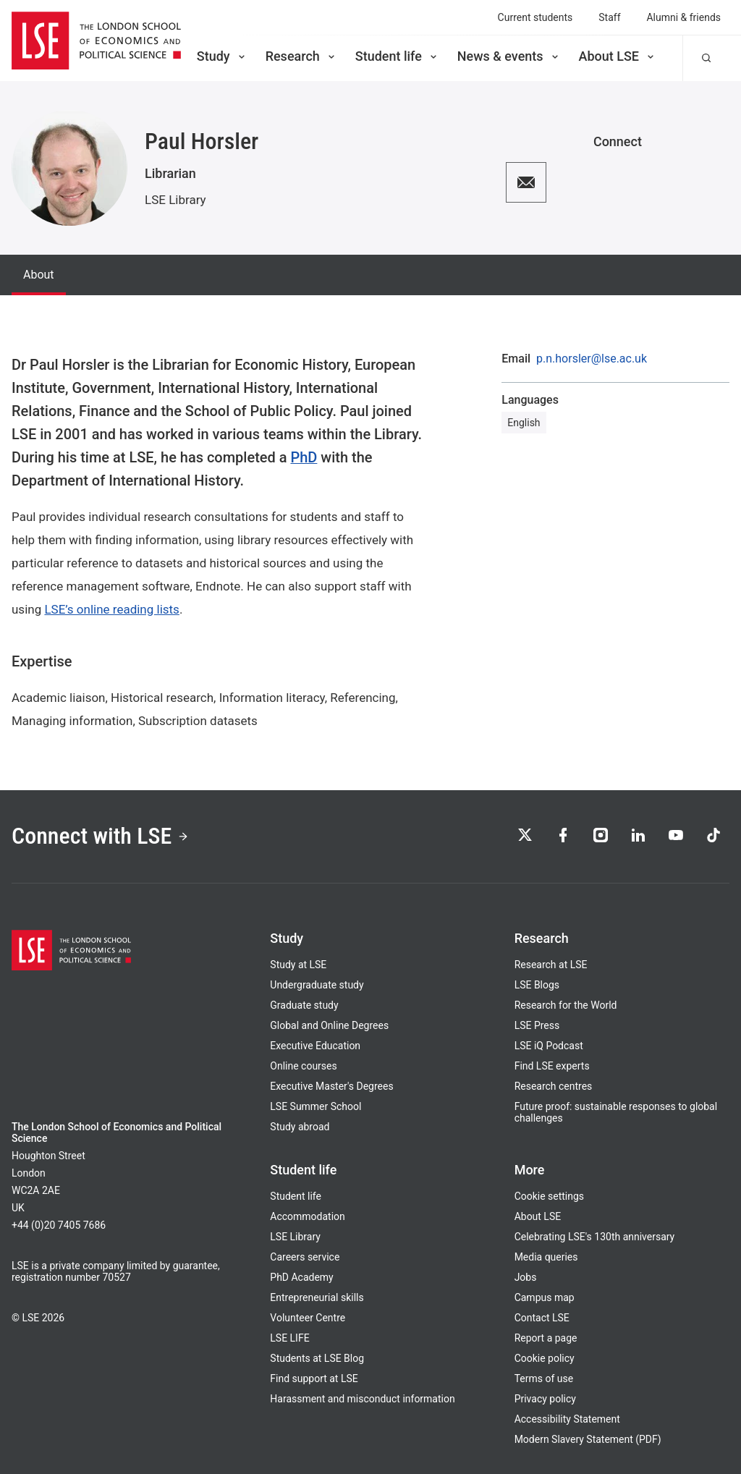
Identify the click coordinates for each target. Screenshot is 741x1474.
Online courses (303, 1066)
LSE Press (537, 1025)
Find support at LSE (313, 1378)
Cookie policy (545, 1358)
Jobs (526, 1277)
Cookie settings (549, 1196)
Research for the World (566, 1005)
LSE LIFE (289, 1338)
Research (301, 56)
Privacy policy (545, 1399)
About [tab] (38, 274)
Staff (609, 17)
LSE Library (175, 199)
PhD (303, 457)
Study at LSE (298, 964)
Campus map (545, 1297)
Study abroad (299, 1126)
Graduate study (304, 1005)
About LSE (617, 56)
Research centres (554, 1086)
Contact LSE (542, 1317)
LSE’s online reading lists (111, 609)
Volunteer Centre (307, 1317)
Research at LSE (551, 964)
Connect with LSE (100, 836)
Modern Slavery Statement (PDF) (588, 1439)
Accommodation (307, 1216)
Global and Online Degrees (329, 1025)
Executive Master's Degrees (331, 1086)
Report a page (546, 1338)
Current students (535, 17)
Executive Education (315, 1045)
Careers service (304, 1257)
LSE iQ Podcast (549, 1045)
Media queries (546, 1257)
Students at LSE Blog (317, 1358)
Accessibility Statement (567, 1419)
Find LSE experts (552, 1066)
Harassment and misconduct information (362, 1399)
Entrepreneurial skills (316, 1297)
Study (222, 56)
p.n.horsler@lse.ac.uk (591, 359)
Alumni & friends (684, 17)
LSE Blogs (537, 985)
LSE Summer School (315, 1106)
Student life (397, 56)
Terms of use (544, 1378)
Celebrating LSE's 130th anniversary (595, 1236)
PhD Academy (301, 1277)
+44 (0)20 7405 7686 (59, 1225)
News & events (509, 56)
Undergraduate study (316, 985)
